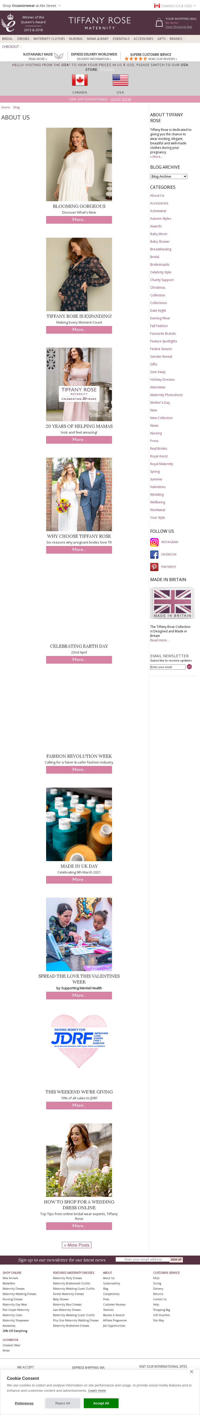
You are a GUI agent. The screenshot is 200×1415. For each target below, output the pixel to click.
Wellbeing (157, 502)
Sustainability (111, 1283)
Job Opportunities (114, 1325)
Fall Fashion (159, 326)
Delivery (158, 1288)
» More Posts (76, 1245)
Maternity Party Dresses (67, 1278)
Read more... (159, 640)
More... (79, 219)
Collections (158, 303)
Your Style (157, 517)
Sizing (157, 1283)
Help (156, 1304)
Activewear (158, 211)
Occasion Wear (11, 1345)
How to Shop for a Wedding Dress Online (79, 1205)
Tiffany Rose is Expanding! (79, 316)
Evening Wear (160, 318)
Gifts (161, 38)
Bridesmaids (159, 264)
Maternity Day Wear (15, 1304)
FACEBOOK (163, 554)
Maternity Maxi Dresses (67, 1304)
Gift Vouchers (161, 1315)
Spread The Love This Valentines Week (79, 979)
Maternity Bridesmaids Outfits (71, 1283)
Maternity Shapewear (16, 1320)
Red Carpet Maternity (16, 1310)
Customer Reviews (114, 1304)
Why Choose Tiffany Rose (79, 536)
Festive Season (161, 349)
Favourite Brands (163, 333)
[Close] (107, 69)
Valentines (157, 487)
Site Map (158, 1320)
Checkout (10, 46)
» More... (156, 156)
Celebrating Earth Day (79, 646)
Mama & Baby (98, 38)
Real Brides (158, 448)
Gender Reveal (161, 356)
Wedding (157, 494)
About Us (157, 195)
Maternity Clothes (49, 38)
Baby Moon (158, 234)
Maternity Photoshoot (166, 395)
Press (154, 441)
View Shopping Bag (178, 27)
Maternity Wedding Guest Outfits (74, 1288)
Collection (157, 295)
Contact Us (160, 1299)
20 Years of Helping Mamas (79, 426)
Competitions (111, 1294)
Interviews (157, 387)
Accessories (143, 38)
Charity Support (162, 280)
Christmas (157, 287)
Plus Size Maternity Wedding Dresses (76, 1320)
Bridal (7, 38)
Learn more (97, 1391)
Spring (155, 471)
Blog (16, 107)
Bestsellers (9, 1283)
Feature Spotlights (163, 341)
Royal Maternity (161, 464)
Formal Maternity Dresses (68, 1294)
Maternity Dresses (14, 1288)
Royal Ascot (159, 456)
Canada (79, 92)
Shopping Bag (161, 1310)
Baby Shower (160, 241)
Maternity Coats (12, 1315)
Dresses (23, 38)
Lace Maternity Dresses (67, 1310)
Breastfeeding (160, 249)
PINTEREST (163, 567)
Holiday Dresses (162, 379)
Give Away (157, 372)
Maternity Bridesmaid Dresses (71, 1325)
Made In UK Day (79, 866)
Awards (156, 226)
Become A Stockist (114, 1315)
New (153, 410)
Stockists (108, 1310)
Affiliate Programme (115, 1320)
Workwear (157, 510)
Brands (176, 38)
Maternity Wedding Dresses (19, 1294)
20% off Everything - (100, 99)
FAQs (156, 1278)
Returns (158, 1294)
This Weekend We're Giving (79, 1092)
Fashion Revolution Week (79, 756)
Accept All (101, 1403)
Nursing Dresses (12, 1299)
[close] (191, 1371)
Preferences (24, 1403)
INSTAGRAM (164, 542)
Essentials (121, 38)
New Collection (161, 418)
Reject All (62, 1403)
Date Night (158, 310)
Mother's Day (160, 402)
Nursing (76, 38)
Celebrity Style (160, 272)
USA (120, 92)
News (154, 425)
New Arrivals (10, 1278)
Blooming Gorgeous (79, 206)
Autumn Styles (160, 218)
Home (5, 107)
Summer (156, 479)
